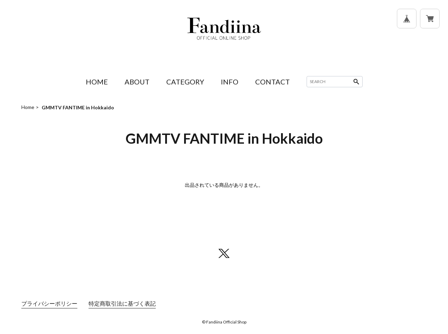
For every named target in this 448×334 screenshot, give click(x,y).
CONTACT (272, 81)
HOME (97, 81)
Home (27, 107)
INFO (229, 81)
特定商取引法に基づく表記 (122, 303)
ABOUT (137, 81)
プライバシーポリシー (49, 303)
